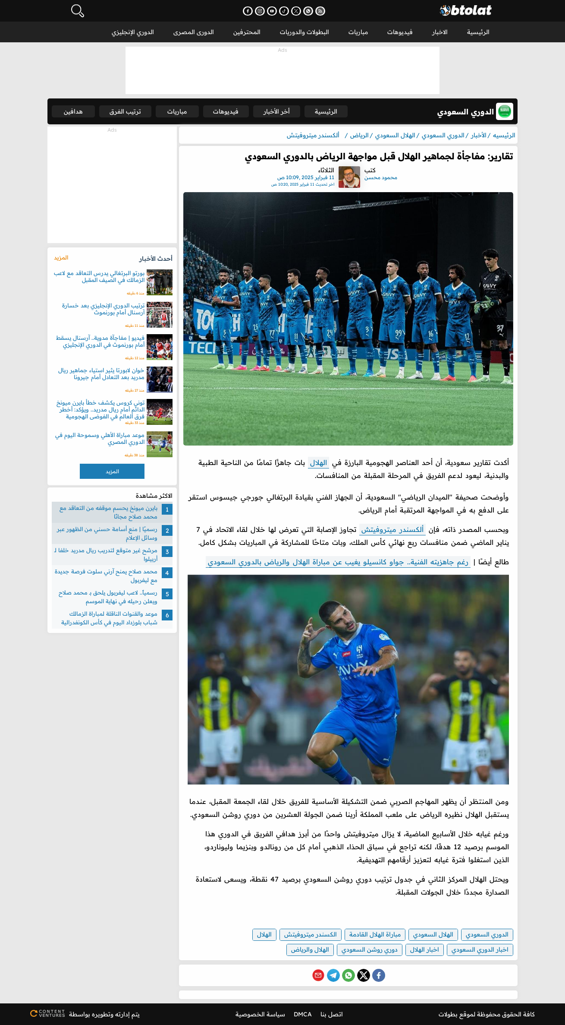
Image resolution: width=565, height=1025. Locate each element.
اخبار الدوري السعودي (480, 949)
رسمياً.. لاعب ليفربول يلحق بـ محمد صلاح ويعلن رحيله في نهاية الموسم (108, 596)
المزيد (61, 257)
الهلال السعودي (433, 934)
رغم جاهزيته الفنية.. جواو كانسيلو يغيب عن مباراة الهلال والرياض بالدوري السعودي (338, 561)
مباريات (358, 32)
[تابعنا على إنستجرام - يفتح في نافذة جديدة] (260, 11)
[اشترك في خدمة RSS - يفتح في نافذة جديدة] (320, 11)
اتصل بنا (331, 1014)
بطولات (448, 1014)
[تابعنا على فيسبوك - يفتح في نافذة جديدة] (248, 11)
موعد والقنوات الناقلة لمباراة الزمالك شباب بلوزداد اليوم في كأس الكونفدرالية (109, 618)
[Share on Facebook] (378, 975)
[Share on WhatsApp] (348, 975)
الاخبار (440, 32)
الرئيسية (478, 32)
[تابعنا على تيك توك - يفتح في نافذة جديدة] (284, 11)
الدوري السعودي (487, 934)
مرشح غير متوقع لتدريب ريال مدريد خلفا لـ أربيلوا (105, 554)
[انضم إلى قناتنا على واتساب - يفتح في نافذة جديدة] (308, 11)
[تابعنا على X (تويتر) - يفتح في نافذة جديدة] (296, 11)
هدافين (73, 111)
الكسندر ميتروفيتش (310, 934)
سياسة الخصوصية (260, 1014)
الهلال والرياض (310, 949)
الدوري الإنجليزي (133, 32)
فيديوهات (400, 32)
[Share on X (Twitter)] (363, 975)
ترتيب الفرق (125, 111)
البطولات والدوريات (304, 32)
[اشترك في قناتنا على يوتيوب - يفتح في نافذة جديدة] (272, 11)
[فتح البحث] (77, 10)
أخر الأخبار (277, 111)
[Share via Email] (318, 975)
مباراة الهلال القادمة (375, 934)
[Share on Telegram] (333, 975)
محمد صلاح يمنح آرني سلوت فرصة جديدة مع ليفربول (106, 575)
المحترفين (247, 32)
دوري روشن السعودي (370, 949)
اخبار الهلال (424, 949)
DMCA (303, 1014)
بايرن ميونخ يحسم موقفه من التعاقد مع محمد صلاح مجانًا (108, 512)
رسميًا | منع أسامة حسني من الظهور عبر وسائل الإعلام (107, 533)
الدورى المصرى (193, 32)
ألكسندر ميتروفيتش (392, 529)
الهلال (318, 462)
